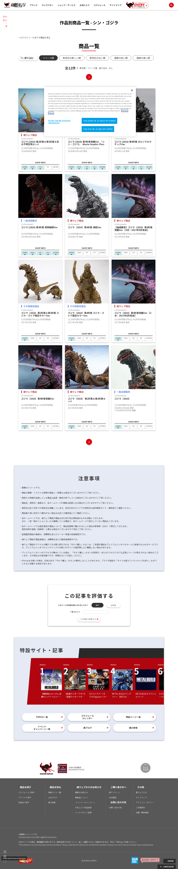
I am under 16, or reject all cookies (99, 121)
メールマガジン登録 (83, 812)
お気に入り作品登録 (83, 807)
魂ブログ (87, 727)
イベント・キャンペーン (85, 802)
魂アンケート (114, 792)
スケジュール (100, 5)
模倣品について (81, 797)
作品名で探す (23, 802)
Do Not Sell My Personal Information (14, 858)
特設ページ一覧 (133, 716)
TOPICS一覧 (42, 716)
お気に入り (85, 5)
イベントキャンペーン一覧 (41, 727)
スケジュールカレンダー (87, 717)
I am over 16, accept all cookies (98, 129)
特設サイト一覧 (54, 792)
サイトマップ (115, 5)
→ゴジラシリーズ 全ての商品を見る (34, 37)
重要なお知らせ (81, 792)
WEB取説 (112, 797)
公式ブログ (52, 797)
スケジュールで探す (26, 792)
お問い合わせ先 (115, 807)
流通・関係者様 (142, 812)
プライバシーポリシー (145, 802)
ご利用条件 (140, 807)
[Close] (132, 90)
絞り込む (28, 58)
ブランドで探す (24, 797)
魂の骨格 (133, 727)
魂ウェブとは (141, 792)
